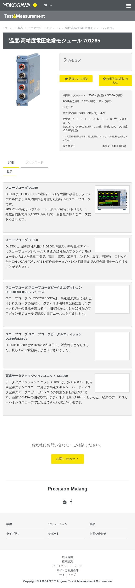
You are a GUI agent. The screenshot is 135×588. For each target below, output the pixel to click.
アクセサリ (35, 28)
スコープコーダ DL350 (21, 240)
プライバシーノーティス (68, 566)
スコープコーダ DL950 (21, 187)
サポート (53, 533)
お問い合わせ (67, 458)
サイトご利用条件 (67, 570)
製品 (20, 28)
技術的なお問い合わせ (115, 80)
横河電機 (67, 557)
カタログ (74, 60)
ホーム (8, 28)
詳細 (11, 162)
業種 (9, 524)
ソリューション (57, 524)
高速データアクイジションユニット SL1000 (36, 376)
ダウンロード (34, 162)
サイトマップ (67, 574)
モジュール (53, 28)
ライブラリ (13, 533)
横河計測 (67, 561)
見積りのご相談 (76, 78)
